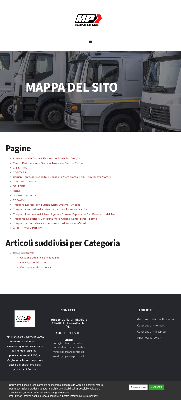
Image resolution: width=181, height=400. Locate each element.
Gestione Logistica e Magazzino (40, 257)
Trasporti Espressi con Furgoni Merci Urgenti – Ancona (46, 204)
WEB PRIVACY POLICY (27, 228)
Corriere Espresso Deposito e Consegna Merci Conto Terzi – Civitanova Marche (62, 177)
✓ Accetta (156, 386)
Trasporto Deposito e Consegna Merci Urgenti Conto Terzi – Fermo (55, 218)
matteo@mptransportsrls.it (68, 347)
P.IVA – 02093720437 (149, 337)
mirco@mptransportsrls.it (68, 351)
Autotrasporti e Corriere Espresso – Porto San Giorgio (46, 158)
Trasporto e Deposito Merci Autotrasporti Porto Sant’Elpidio (50, 223)
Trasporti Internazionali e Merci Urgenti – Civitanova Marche (50, 209)
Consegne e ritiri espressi (35, 267)
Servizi (30, 253)
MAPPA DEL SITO (24, 195)
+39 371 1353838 (71, 333)
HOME (17, 191)
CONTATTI (20, 172)
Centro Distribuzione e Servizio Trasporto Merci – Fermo (48, 163)
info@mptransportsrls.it (68, 343)
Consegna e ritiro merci (34, 262)
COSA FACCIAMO (24, 181)
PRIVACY (18, 200)
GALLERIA (19, 186)
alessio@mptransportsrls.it (68, 356)
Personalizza (138, 387)
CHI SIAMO (20, 167)
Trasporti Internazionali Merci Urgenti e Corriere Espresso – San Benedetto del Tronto (66, 214)
